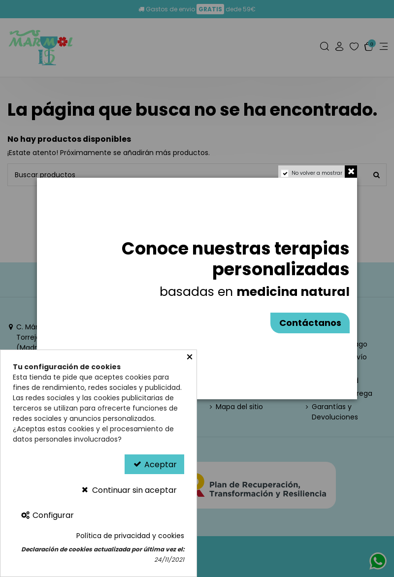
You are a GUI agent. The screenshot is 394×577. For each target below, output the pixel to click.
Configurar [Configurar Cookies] (47, 515)
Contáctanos (310, 323)
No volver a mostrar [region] (317, 173)
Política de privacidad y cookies (130, 536)
